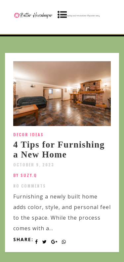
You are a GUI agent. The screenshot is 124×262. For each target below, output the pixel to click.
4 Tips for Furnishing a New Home (59, 149)
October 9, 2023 (33, 164)
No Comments (29, 186)
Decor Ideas (28, 134)
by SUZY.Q (25, 175)
